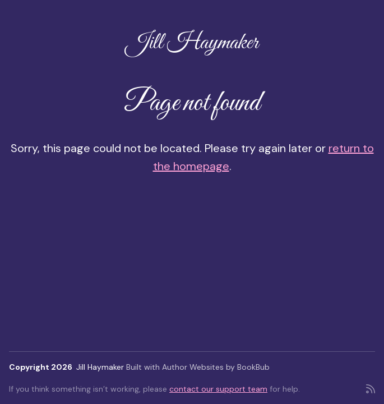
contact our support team (218, 389)
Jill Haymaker (192, 43)
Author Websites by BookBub (216, 367)
